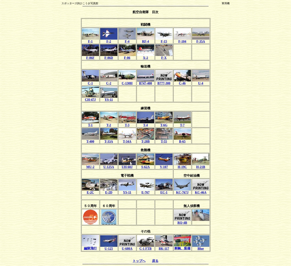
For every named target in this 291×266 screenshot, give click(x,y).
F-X (164, 56)
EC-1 (164, 191)
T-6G (164, 123)
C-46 (182, 82)
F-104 (182, 40)
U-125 (108, 247)
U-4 (200, 82)
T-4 (145, 123)
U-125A (108, 165)
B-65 (182, 140)
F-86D (108, 56)
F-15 (164, 40)
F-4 (127, 40)
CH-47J (90, 98)
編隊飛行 (90, 247)
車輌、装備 (182, 247)
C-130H (127, 82)
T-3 (127, 123)
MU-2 (90, 165)
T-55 (164, 140)
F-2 (108, 40)
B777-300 (164, 82)
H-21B (200, 165)
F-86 (127, 56)
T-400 (90, 140)
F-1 (90, 40)
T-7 (182, 123)
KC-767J (182, 191)
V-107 (164, 165)
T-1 (90, 123)
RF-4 (145, 40)
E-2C (90, 191)
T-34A (127, 140)
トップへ (139, 261)
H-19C (182, 165)
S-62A (145, 165)
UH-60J (127, 165)
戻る (155, 261)
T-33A (108, 140)
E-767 (145, 191)
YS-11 (108, 98)
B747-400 (145, 82)
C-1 (90, 82)
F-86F (90, 56)
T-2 (108, 123)
